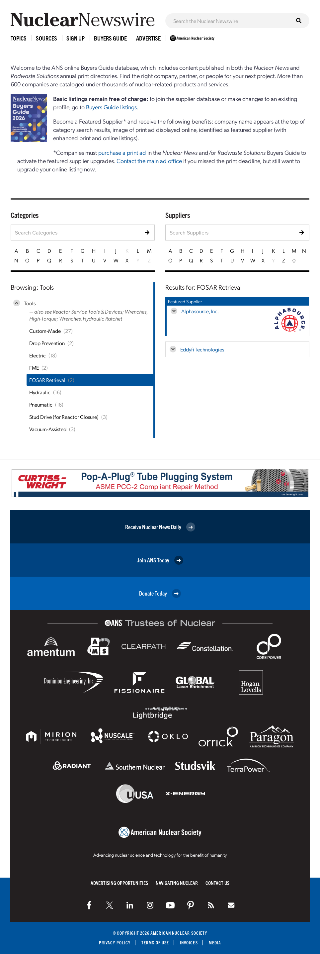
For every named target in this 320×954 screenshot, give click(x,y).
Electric (37, 355)
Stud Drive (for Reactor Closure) (64, 416)
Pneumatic (40, 404)
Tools (30, 303)
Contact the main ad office (149, 160)
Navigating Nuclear (177, 883)
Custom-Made (45, 330)
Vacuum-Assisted (47, 429)
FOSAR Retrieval (47, 379)
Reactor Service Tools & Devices (87, 311)
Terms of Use (155, 942)
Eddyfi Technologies (202, 349)
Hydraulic (39, 392)
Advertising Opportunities (119, 883)
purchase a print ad (122, 152)
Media (215, 942)
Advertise (148, 38)
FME (34, 367)
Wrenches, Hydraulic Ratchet (90, 318)
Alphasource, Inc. (200, 311)
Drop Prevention (47, 342)
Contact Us (217, 883)
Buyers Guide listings (111, 107)
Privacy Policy (114, 942)
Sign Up (75, 38)
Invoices (189, 942)
